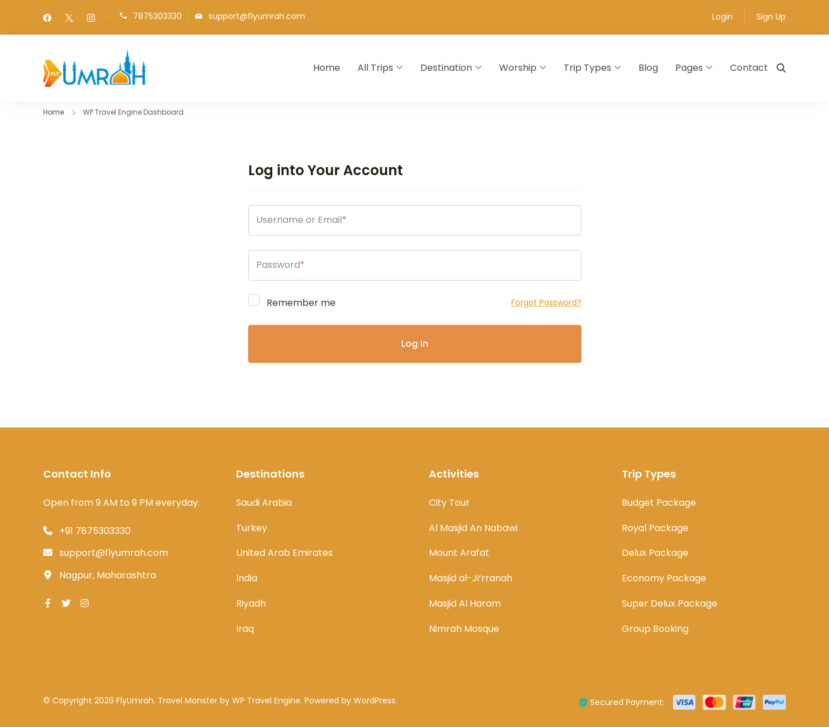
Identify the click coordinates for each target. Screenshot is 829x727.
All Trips (375, 67)
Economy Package (664, 578)
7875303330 (157, 16)
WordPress (374, 700)
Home (326, 67)
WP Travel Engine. (267, 700)
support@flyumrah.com (256, 16)
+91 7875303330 (95, 530)
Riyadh (251, 603)
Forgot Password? (546, 302)
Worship (518, 67)
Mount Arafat (459, 552)
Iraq (245, 628)
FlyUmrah (135, 700)
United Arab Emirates (284, 552)
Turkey (251, 528)
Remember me (292, 301)
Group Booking (655, 628)
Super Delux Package (669, 603)
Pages (689, 67)
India (246, 578)
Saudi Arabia (264, 502)
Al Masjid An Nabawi (473, 528)
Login (722, 16)
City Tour (449, 502)
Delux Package (655, 552)
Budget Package (659, 502)
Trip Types (587, 67)
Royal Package (655, 528)
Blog (648, 67)
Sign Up (771, 16)
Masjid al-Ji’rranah (470, 578)
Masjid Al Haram (465, 603)
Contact (749, 67)
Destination (446, 67)
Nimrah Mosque (464, 628)
